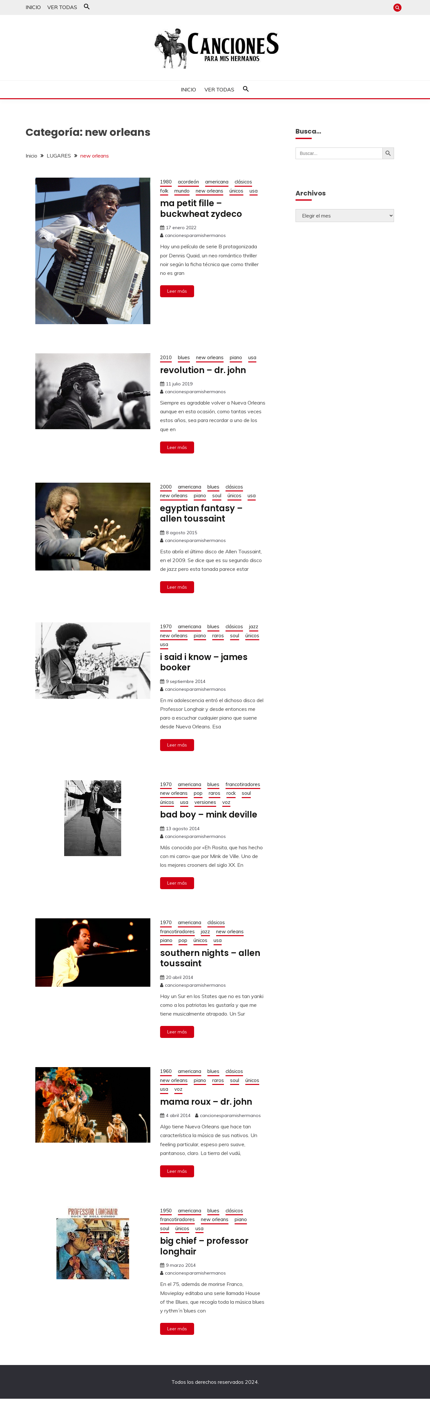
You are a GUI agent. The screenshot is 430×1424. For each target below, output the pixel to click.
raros (218, 635)
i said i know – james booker (204, 662)
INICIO (33, 7)
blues (184, 357)
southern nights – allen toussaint (210, 958)
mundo (182, 191)
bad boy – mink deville (208, 814)
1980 (166, 182)
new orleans (209, 191)
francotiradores (243, 784)
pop (198, 793)
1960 (166, 1071)
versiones (205, 802)
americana (216, 182)
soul (216, 495)
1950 (166, 1210)
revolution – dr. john (203, 370)
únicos (236, 191)
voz (226, 802)
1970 (166, 626)
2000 (166, 487)
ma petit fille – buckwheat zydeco (201, 208)
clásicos (243, 182)
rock (231, 793)
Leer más (177, 291)
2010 (166, 357)
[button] (87, 8)
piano (236, 357)
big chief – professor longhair (204, 1246)
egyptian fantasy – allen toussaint (201, 513)
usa (254, 191)
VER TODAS (62, 7)
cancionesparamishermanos (195, 235)
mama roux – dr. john (206, 1102)
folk (164, 191)
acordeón (188, 182)
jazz (253, 626)
